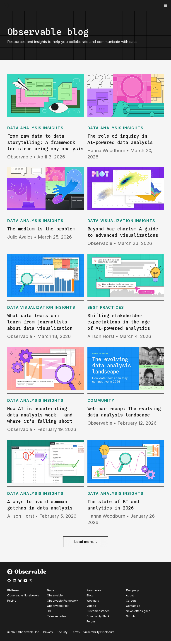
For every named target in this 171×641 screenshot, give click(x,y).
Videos (91, 606)
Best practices (105, 307)
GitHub (130, 616)
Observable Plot (58, 606)
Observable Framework (62, 600)
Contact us (133, 606)
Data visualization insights (121, 220)
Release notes (56, 616)
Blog (90, 595)
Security (62, 632)
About (130, 595)
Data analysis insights (35, 128)
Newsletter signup (138, 611)
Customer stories (98, 611)
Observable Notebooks (23, 595)
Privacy (48, 632)
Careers (131, 600)
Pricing (11, 600)
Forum (91, 621)
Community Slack (98, 616)
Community (101, 400)
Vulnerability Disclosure (99, 632)
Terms (75, 632)
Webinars (93, 600)
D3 (49, 611)
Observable (55, 595)
